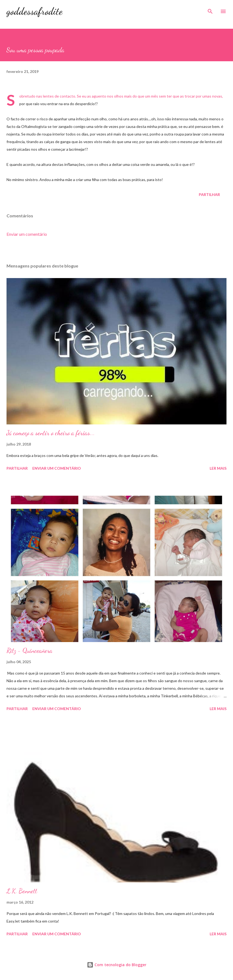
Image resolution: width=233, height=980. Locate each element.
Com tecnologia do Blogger (116, 964)
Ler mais (218, 468)
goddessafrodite (34, 11)
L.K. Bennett (22, 891)
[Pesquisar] (210, 10)
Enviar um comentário (27, 234)
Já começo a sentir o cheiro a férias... (51, 433)
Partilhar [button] (209, 194)
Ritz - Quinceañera (29, 651)
